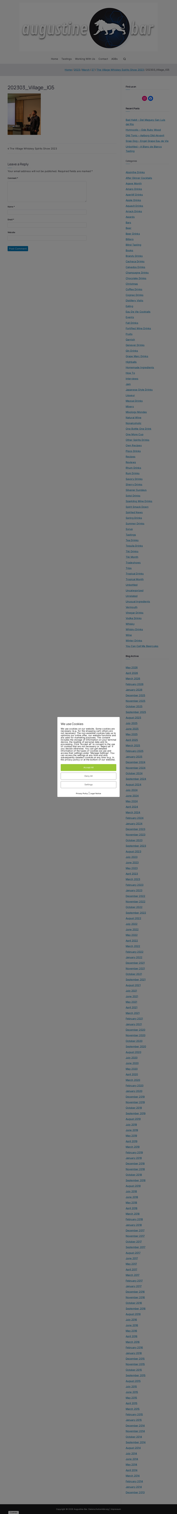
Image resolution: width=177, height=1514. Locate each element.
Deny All (88, 776)
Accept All (89, 767)
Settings (88, 784)
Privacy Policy (82, 793)
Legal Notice (95, 793)
